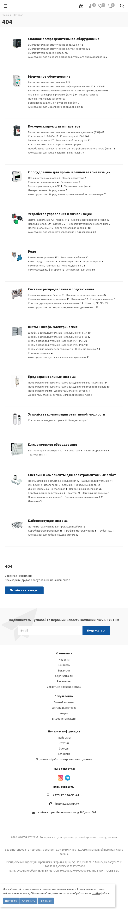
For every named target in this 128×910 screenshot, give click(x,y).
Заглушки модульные (96, 493)
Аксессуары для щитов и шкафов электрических (58, 357)
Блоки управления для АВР (45, 186)
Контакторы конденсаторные (47, 420)
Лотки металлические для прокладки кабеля (56, 526)
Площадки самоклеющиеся (45, 497)
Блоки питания (70, 182)
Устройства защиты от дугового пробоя (53, 102)
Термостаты (37, 454)
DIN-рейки (35, 484)
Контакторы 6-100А (74, 136)
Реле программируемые (43, 182)
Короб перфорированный (45, 530)
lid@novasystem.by (67, 803)
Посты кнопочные (40, 227)
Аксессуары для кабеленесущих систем (53, 534)
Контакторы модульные (91, 90)
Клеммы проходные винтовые (86, 295)
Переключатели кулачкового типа (89, 223)
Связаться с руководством (64, 686)
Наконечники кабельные (85, 489)
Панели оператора (74, 178)
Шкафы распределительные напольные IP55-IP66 (59, 336)
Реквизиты (64, 681)
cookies (96, 893)
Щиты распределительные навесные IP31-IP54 (57, 340)
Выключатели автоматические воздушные (55, 44)
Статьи (64, 743)
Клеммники (79, 299)
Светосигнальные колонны (72, 227)
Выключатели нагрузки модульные (50, 90)
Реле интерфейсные (74, 257)
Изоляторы (52, 484)
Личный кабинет (64, 702)
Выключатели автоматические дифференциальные (61, 86)
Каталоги (64, 754)
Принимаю (46, 901)
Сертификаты (64, 676)
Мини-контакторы (41, 140)
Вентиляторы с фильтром (45, 450)
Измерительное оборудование (47, 190)
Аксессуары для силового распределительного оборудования (67, 57)
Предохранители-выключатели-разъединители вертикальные (67, 382)
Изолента (35, 501)
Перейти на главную (24, 590)
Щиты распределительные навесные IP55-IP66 (58, 345)
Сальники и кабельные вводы (81, 484)
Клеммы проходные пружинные (48, 299)
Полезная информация (64, 731)
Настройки (11, 901)
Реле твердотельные (42, 261)
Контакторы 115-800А (43, 136)
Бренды (64, 748)
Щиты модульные (87, 349)
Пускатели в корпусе (70, 144)
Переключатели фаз (77, 186)
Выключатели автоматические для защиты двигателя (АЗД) (66, 132)
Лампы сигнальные (41, 219)
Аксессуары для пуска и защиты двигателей (56, 152)
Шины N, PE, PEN (96, 303)
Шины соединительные (97, 480)
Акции (64, 713)
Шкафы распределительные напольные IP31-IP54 (59, 332)
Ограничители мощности (44, 178)
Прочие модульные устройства (47, 98)
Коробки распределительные (46, 493)
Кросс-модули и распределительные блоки (55, 303)
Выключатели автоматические (49, 82)
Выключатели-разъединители (48, 52)
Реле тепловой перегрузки (73, 140)
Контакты (64, 665)
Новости (64, 659)
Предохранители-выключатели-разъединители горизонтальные (68, 386)
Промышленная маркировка (84, 497)
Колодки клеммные (102, 299)
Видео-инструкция (64, 718)
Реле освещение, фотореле (46, 269)
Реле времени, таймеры (44, 265)
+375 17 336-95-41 (66, 795)
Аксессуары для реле (80, 269)
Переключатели (39, 223)
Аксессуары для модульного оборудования (55, 106)
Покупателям (64, 696)
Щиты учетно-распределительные (50, 349)
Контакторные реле (41, 144)
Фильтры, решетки (96, 450)
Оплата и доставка (64, 707)
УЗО (101, 86)
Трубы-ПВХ (106, 530)
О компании (64, 653)
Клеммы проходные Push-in (46, 295)
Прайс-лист (64, 737)
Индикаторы (88, 94)
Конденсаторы (78, 420)
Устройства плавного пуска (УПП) (93, 148)
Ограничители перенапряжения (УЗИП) (52, 94)
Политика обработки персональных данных (64, 759)
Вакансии (64, 670)
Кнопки (62, 219)
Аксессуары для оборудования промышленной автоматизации (67, 194)
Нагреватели (73, 450)
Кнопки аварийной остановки (90, 219)
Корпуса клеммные (40, 353)
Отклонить (28, 901)
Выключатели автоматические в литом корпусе (59, 48)
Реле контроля (94, 261)
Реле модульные (73, 265)
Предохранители (40, 390)
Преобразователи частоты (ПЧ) (49, 148)
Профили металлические (80, 530)
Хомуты (74, 493)
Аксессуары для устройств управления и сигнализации (62, 232)
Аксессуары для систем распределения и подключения (63, 307)
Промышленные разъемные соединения (53, 480)
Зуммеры (59, 223)
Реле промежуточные (43, 257)
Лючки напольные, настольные (47, 489)
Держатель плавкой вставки (72, 390)
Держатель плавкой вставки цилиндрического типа (60, 394)
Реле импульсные (70, 261)
